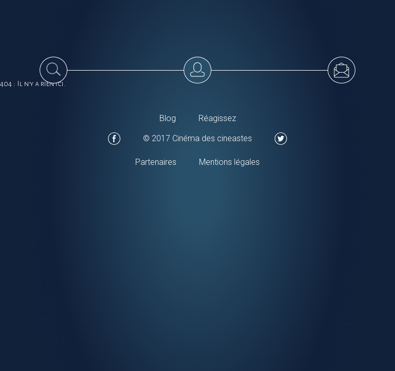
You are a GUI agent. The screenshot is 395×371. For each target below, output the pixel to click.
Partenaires (155, 162)
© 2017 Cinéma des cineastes (197, 138)
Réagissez (217, 118)
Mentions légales (229, 162)
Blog (167, 118)
